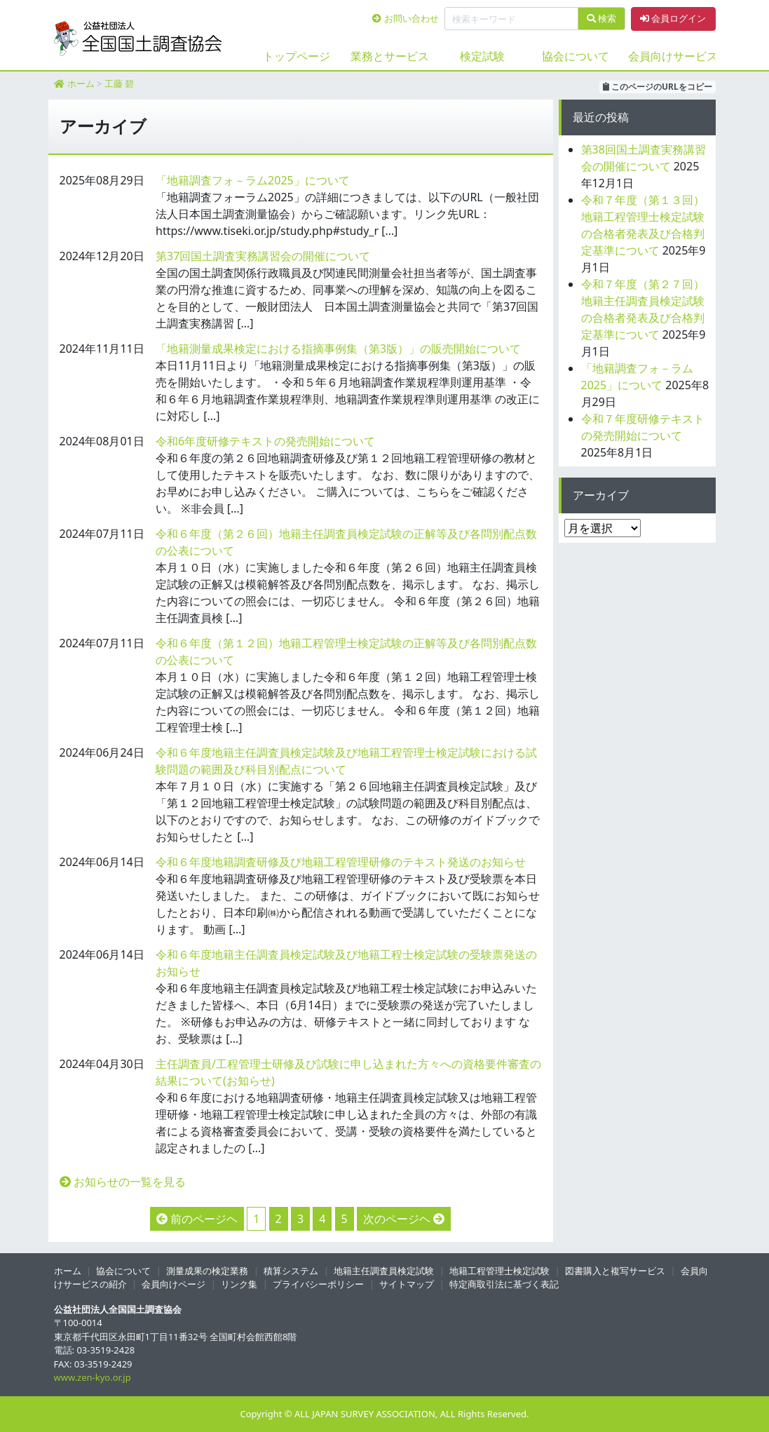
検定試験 (482, 56)
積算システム (291, 1270)
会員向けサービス (669, 56)
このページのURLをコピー (657, 87)
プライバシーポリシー (318, 1284)
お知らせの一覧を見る (123, 1181)
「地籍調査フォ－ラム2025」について (253, 180)
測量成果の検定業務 (207, 1270)
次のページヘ (396, 1219)
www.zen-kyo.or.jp (92, 1377)
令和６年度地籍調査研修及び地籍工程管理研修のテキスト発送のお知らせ (341, 862)
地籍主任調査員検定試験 (384, 1270)
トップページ (296, 56)
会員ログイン (673, 18)
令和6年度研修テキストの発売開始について (265, 441)
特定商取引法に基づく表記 (504, 1284)
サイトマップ (406, 1284)
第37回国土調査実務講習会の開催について (263, 256)
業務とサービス (390, 56)
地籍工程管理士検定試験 (499, 1270)
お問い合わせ (405, 18)
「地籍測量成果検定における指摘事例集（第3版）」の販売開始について (338, 348)
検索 (601, 18)
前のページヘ (204, 1219)
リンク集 (239, 1284)
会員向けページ (173, 1284)
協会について (575, 56)
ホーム (81, 83)
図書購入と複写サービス (615, 1270)
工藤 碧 (119, 83)
